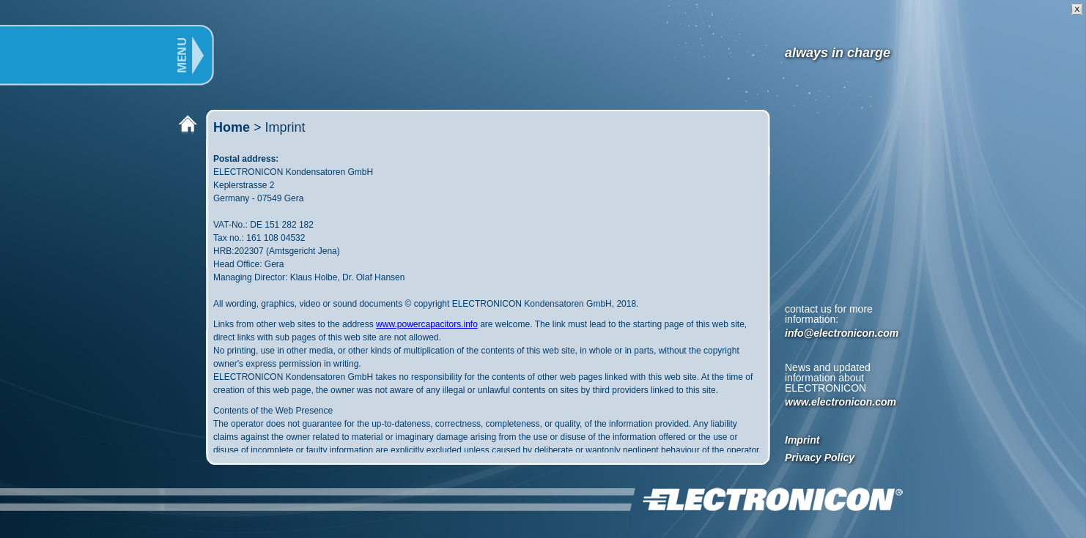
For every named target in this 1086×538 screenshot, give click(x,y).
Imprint (802, 440)
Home (231, 127)
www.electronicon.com (840, 402)
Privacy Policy (819, 457)
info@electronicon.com (841, 333)
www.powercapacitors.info (427, 324)
